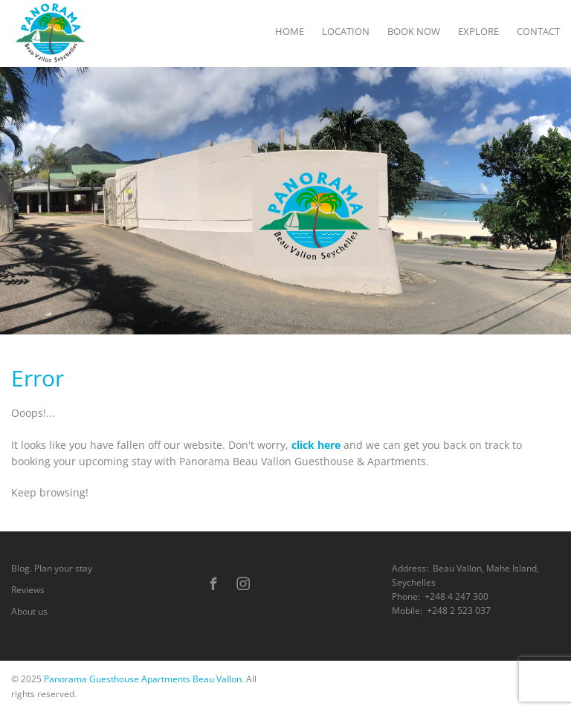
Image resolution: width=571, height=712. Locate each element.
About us (29, 611)
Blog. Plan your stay (51, 568)
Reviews (28, 589)
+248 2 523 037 (459, 610)
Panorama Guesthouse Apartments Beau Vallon (143, 679)
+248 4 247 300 (456, 596)
